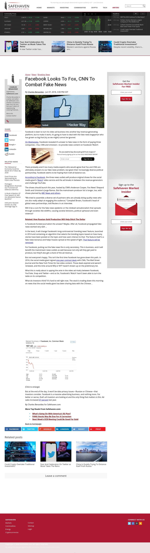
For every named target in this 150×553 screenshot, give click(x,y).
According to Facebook (35, 177)
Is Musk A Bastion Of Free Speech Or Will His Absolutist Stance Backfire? (13, 196)
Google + (10, 144)
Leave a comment (55, 475)
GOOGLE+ (45, 429)
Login (30, 529)
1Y (95, 14)
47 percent (43, 400)
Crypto (94, 7)
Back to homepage (33, 424)
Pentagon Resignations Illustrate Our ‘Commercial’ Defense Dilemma (13, 187)
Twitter (10, 140)
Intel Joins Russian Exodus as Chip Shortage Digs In (12, 205)
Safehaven (10, 520)
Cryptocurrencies (12, 532)
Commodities (80, 7)
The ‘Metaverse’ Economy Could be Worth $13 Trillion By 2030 (13, 170)
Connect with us (136, 520)
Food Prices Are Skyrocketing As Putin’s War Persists (12, 178)
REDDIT (79, 429)
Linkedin (10, 149)
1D (85, 14)
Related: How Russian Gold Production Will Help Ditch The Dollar (55, 219)
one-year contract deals (66, 260)
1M (88, 14)
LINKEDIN (62, 429)
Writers (115, 7)
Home (39, 7)
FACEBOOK (12, 429)
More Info (9, 114)
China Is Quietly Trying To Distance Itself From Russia (80, 43)
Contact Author (11, 116)
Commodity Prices (10, 14)
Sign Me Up (126, 99)
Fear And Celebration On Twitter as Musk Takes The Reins (33, 44)
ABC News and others (50, 193)
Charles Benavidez (36, 92)
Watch (40, 180)
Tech (105, 7)
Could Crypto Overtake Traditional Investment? (125, 43)
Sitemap (31, 526)
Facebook (11, 135)
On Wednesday (31, 142)
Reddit (9, 154)
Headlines (116, 14)
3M (92, 14)
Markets (50, 7)
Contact (31, 523)
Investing (64, 7)
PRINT (95, 429)
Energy (8, 529)
